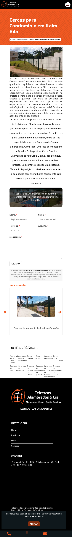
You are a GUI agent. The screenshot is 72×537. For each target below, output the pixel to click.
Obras (14, 440)
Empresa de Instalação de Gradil (31, 370)
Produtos (15, 435)
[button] (67, 4)
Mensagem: (16, 236)
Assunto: (43, 225)
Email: (42, 214)
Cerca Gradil (38, 357)
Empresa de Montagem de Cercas (57, 370)
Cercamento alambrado (49, 357)
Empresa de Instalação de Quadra (40, 370)
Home (14, 430)
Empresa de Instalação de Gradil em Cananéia (36, 328)
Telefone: (15, 225)
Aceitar (34, 524)
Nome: (13, 214)
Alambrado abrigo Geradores (22, 358)
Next (59, 312)
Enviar (15, 263)
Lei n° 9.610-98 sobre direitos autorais (43, 278)
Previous (4, 312)
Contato (15, 446)
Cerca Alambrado (31, 357)
